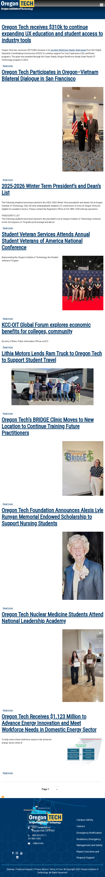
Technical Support (24, 869)
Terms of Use (55, 869)
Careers (81, 826)
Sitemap (10, 869)
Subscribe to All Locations (3, 797)
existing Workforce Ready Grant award (68, 50)
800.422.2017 (38, 835)
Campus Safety (85, 819)
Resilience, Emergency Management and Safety (90, 842)
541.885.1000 (34, 838)
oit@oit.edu (38, 843)
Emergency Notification (89, 832)
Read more (8, 66)
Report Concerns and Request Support (88, 854)
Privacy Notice (41, 869)
